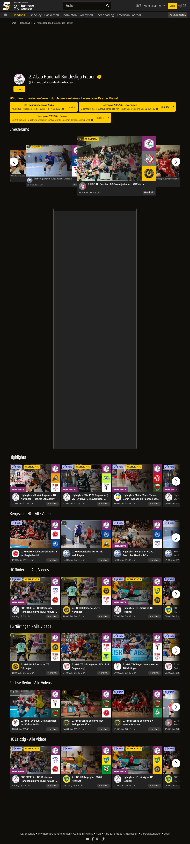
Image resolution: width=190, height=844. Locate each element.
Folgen (19, 89)
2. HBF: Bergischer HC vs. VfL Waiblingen (87, 553)
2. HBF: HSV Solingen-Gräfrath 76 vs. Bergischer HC (39, 553)
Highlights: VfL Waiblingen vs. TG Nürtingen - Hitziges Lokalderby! (38, 497)
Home (13, 22)
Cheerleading (105, 15)
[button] (14, 161)
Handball (19, 15)
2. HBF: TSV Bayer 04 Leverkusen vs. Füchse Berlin (38, 722)
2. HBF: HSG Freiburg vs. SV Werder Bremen (162, 179)
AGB (99, 833)
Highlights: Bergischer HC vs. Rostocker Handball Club (138, 553)
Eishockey (35, 15)
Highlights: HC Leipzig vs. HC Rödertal (138, 609)
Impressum (131, 833)
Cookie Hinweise (83, 833)
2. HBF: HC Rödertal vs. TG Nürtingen (86, 609)
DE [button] (182, 5)
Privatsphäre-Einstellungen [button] (54, 833)
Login (172, 6)
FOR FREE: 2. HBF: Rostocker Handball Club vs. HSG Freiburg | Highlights (38, 610)
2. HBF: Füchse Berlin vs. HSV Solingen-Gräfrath (88, 722)
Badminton (69, 15)
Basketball (51, 15)
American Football (129, 15)
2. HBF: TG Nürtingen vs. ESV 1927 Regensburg (90, 666)
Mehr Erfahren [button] (153, 5)
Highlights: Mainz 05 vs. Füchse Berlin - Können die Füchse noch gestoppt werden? (140, 497)
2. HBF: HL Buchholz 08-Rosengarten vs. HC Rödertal (116, 184)
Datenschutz (28, 833)
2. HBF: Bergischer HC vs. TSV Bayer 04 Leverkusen (52, 179)
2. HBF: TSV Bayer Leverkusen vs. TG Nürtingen (141, 666)
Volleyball (86, 15)
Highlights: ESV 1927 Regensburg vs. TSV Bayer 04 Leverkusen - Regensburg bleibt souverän (90, 497)
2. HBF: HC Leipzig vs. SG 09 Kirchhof (87, 779)
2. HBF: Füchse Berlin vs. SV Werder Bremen (138, 722)
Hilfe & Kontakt (113, 833)
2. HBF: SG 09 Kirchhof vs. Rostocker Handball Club (19, 176)
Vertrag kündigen (151, 833)
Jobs (167, 833)
